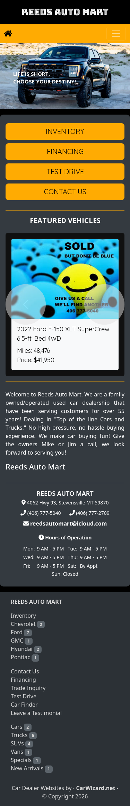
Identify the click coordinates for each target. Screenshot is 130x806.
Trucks (24, 735)
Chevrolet (28, 624)
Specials (26, 760)
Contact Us (25, 671)
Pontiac (25, 657)
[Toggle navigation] (116, 34)
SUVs (22, 743)
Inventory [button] (65, 131)
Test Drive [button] (65, 171)
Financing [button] (65, 151)
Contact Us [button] (65, 191)
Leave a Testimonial (36, 713)
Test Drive (23, 696)
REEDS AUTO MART (65, 12)
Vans (21, 752)
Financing (23, 679)
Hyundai (26, 649)
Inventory (23, 615)
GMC (22, 641)
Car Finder (24, 704)
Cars (21, 727)
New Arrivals (32, 768)
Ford (21, 632)
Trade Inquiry (28, 688)
